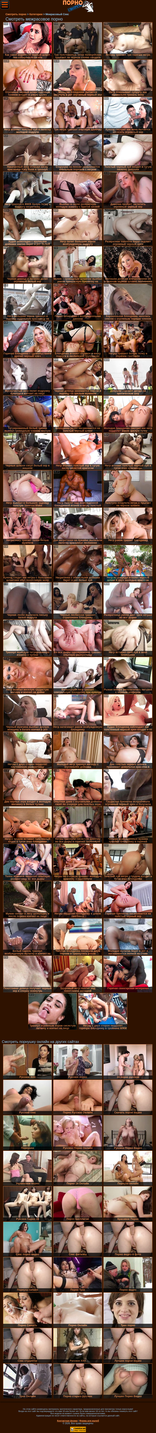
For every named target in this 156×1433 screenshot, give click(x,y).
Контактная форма (67, 1421)
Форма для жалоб (89, 1421)
